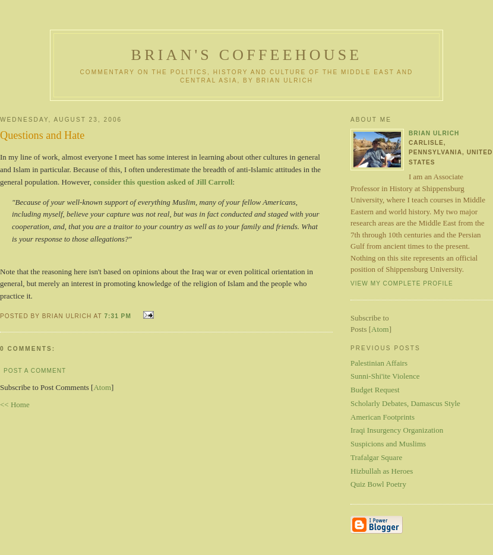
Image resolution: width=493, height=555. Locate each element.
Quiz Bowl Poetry (378, 484)
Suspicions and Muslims (388, 443)
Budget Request (375, 389)
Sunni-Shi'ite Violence (385, 376)
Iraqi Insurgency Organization (396, 430)
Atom (102, 387)
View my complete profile (401, 283)
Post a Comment (35, 370)
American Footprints (382, 417)
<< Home (15, 404)
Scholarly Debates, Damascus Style (405, 403)
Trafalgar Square (376, 457)
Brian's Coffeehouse (246, 55)
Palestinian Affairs (378, 363)
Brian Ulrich (434, 133)
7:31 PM (118, 316)
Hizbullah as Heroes (381, 471)
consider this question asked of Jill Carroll (162, 181)
